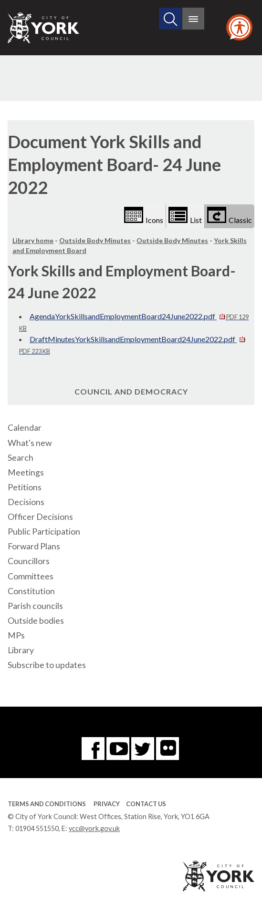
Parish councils (35, 606)
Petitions (25, 487)
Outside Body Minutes (95, 240)
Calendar (25, 428)
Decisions (26, 502)
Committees (30, 576)
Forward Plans (34, 546)
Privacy (107, 804)
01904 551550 (37, 828)
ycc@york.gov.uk (94, 828)
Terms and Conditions (47, 804)
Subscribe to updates (47, 665)
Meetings (26, 472)
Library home (32, 240)
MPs (16, 635)
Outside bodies (36, 621)
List (185, 215)
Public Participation (44, 532)
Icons (143, 215)
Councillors (29, 561)
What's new (30, 443)
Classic (229, 215)
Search (20, 458)
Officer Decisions (40, 517)
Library (21, 650)
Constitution (31, 591)
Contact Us (146, 804)
